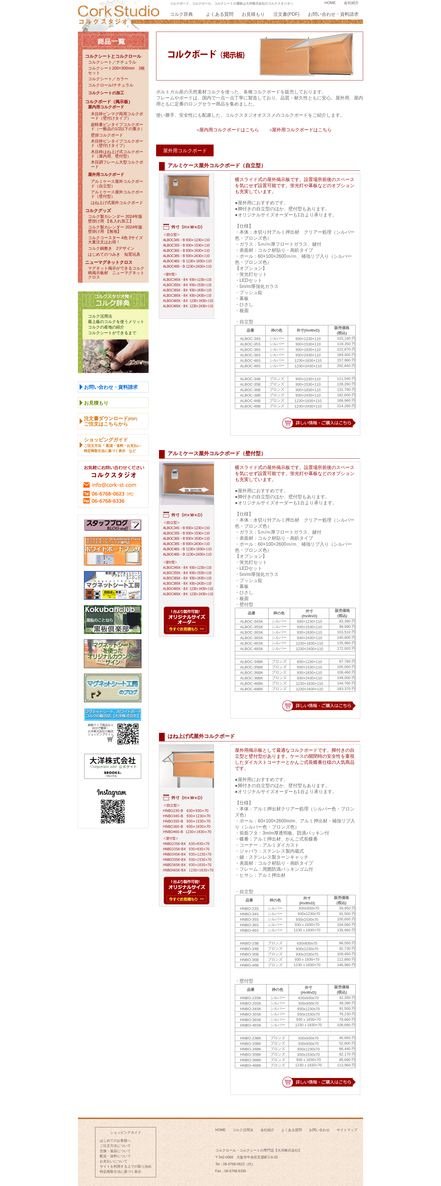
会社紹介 (351, 3)
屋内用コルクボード (106, 107)
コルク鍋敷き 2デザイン (111, 248)
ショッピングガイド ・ (112, 445)
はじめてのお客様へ (115, 1141)
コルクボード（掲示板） (109, 101)
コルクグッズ (98, 210)
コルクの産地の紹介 (106, 327)
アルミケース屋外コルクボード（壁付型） (117, 194)
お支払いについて (113, 1161)
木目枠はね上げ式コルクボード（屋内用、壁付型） (117, 153)
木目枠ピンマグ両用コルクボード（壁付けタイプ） (117, 116)
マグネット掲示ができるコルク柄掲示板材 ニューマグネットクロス (116, 272)
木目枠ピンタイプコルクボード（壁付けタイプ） (117, 143)
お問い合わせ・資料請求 (333, 14)
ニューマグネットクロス (109, 262)
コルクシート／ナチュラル (112, 62)
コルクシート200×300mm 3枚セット (116, 70)
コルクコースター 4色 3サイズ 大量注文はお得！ (117, 239)
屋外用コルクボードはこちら (302, 129)
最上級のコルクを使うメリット (116, 321)
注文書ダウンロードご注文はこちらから (110, 421)
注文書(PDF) (286, 14)
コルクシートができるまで (112, 332)
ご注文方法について (115, 1146)
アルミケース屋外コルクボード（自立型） (117, 183)
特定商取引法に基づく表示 (120, 1172)
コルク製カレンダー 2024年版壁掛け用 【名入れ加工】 (115, 218)
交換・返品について (115, 1151)
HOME (330, 3)
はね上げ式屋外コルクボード (117, 202)
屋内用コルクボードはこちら (229, 129)
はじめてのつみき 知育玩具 (114, 254)
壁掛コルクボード (107, 135)
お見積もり (253, 14)
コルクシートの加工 (106, 93)
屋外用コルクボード (106, 174)
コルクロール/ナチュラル (110, 85)
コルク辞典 (181, 14)
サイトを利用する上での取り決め (126, 1166)
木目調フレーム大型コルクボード (117, 164)
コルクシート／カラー (108, 78)
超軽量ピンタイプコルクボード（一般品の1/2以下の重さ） (118, 126)
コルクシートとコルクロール (113, 56)
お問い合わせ (319, 1130)
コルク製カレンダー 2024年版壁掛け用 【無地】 (115, 229)
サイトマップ (347, 1130)
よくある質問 (219, 14)
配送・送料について (115, 1156)
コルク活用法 (100, 316)
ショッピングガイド (125, 1133)
